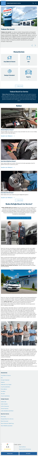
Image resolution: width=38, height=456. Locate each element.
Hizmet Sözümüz (4, 408)
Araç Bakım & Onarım (6, 375)
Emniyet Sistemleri (5, 380)
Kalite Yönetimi (4, 404)
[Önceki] (32, 45)
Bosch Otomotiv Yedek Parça (7, 423)
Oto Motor (3, 391)
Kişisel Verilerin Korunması (25, 449)
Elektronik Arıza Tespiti (6, 384)
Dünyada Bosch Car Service (7, 418)
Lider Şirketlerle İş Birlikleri (7, 410)
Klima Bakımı (4, 389)
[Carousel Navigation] (34, 45)
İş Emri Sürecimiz (5, 406)
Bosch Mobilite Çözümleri (6, 425)
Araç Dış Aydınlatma (5, 386)
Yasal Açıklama (22, 446)
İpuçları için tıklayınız (7, 136)
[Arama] (33, 3)
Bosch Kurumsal (4, 421)
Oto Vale (3, 393)
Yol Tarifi (28, 453)
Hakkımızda (3, 401)
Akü (2, 377)
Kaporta (3, 382)
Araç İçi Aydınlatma (5, 396)
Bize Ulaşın (3, 416)
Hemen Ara (9, 453)
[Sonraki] (35, 45)
